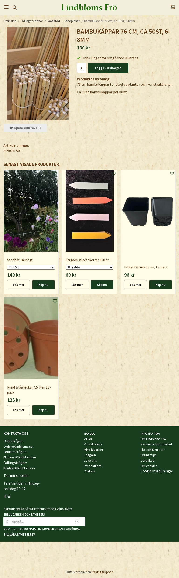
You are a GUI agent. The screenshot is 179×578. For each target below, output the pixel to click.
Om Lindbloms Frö (153, 439)
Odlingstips (149, 455)
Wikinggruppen (102, 572)
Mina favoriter (93, 449)
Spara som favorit (25, 128)
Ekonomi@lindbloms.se (19, 457)
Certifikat (147, 460)
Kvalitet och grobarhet (156, 444)
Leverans (90, 460)
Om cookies (149, 466)
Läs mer (18, 285)
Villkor (88, 439)
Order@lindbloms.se (18, 446)
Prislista (89, 471)
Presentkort (92, 466)
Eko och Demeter (153, 449)
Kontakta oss (93, 444)
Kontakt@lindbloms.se (19, 468)
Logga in (90, 455)
